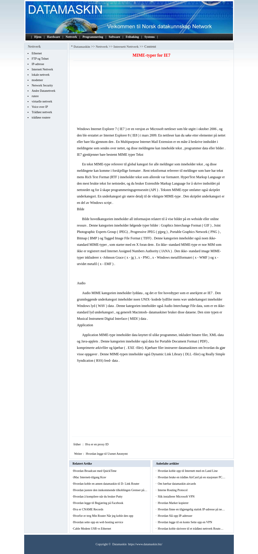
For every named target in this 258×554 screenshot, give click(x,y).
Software (114, 37)
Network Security (42, 85)
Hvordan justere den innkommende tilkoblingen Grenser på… (110, 490)
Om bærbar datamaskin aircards (177, 483)
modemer (37, 80)
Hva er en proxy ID (97, 444)
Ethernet (37, 53)
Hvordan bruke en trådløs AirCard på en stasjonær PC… (191, 477)
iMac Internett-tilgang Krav (90, 477)
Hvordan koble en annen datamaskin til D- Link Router (106, 483)
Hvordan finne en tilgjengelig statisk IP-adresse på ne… (191, 509)
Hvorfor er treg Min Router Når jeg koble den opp (103, 515)
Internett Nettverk (42, 69)
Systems (149, 37)
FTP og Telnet (40, 58)
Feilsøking (132, 37)
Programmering (93, 37)
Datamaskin (82, 46)
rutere (35, 96)
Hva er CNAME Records (88, 509)
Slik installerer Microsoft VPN (176, 496)
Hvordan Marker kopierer (173, 503)
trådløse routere (41, 117)
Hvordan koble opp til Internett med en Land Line (188, 471)
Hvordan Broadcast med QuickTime (95, 471)
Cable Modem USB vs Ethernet (92, 528)
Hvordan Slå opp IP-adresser (175, 515)
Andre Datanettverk (43, 90)
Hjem (37, 37)
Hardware (53, 37)
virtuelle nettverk (42, 101)
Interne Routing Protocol (173, 490)
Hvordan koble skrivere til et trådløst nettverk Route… (190, 528)
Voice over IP (40, 106)
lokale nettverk (41, 74)
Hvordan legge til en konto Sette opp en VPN (185, 522)
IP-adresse (38, 64)
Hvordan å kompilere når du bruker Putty (98, 496)
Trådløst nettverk (42, 112)
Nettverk (71, 37)
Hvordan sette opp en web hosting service (98, 522)
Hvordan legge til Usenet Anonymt (107, 453)
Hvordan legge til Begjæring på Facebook (98, 503)
